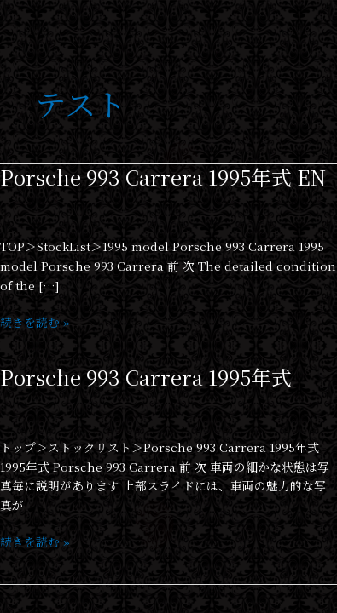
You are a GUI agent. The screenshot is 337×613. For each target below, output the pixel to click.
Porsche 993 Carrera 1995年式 (146, 377)
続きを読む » (35, 321)
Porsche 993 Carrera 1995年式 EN (163, 177)
